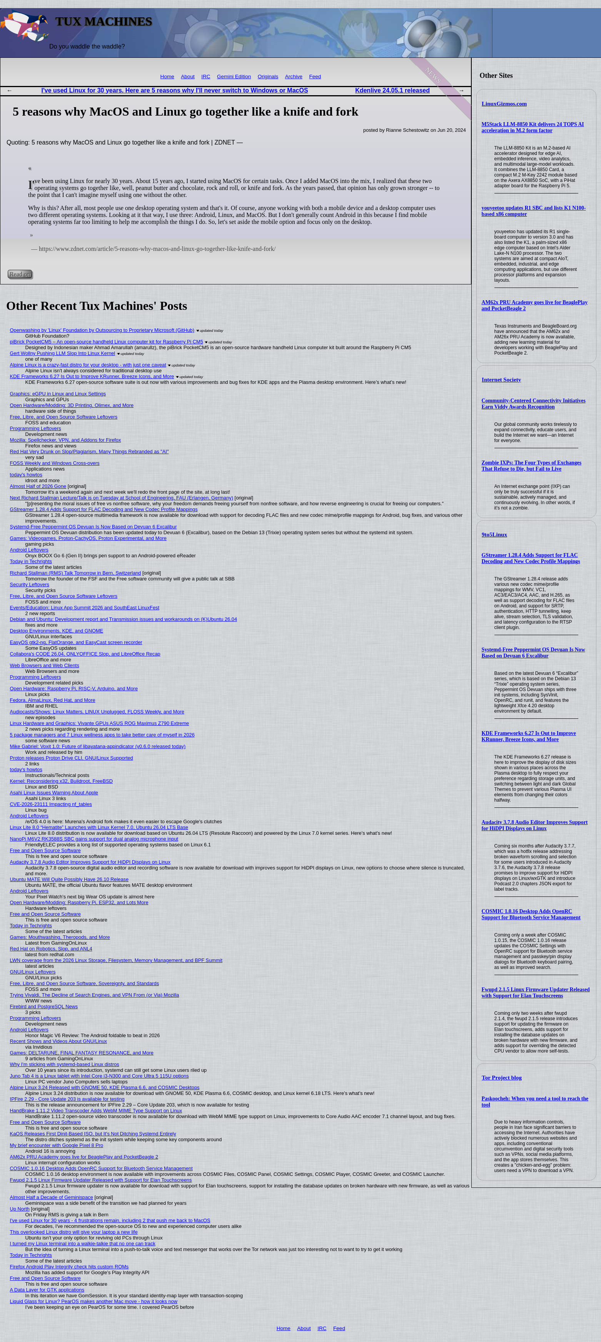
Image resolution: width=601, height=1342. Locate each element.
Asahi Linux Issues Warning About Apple (54, 792)
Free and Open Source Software (45, 850)
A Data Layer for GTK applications (47, 1290)
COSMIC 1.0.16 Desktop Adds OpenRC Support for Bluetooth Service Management (531, 914)
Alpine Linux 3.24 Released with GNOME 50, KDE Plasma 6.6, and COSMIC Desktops (105, 1087)
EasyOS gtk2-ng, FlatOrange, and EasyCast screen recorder (76, 642)
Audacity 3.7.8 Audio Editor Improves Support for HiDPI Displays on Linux (535, 825)
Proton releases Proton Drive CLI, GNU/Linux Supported (71, 758)
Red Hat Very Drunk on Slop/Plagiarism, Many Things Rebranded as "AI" (89, 451)
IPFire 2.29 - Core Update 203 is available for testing (67, 1099)
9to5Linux (494, 534)
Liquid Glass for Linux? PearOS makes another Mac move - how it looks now (93, 1301)
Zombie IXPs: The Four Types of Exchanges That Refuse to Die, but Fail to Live (532, 466)
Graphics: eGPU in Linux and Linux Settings (58, 394)
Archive (293, 76)
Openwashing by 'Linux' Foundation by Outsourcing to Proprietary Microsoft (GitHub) (102, 330)
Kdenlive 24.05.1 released (392, 90)
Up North (20, 1209)
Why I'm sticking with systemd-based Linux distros (64, 1064)
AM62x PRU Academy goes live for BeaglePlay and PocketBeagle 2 (84, 1157)
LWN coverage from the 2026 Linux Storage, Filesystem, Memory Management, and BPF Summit (116, 960)
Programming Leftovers (35, 428)
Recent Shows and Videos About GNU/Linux (58, 1041)
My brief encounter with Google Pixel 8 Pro (57, 1145)
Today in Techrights (31, 561)
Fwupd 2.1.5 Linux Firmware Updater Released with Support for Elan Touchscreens (536, 993)
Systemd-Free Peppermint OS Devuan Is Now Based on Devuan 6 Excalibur (533, 653)
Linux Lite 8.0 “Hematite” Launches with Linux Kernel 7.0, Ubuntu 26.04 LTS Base (99, 827)
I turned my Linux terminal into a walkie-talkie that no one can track (82, 1243)
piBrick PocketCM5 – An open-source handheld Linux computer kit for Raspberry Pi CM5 (106, 342)
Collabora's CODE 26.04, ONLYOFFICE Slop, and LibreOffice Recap (85, 654)
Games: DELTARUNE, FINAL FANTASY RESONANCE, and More (82, 1053)
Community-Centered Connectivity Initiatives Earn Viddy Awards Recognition (534, 404)
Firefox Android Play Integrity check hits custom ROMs (69, 1267)
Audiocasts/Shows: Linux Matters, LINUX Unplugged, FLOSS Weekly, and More (97, 712)
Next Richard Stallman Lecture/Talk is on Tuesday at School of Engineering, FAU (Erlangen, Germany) (121, 498)
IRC (205, 76)
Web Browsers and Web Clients (44, 665)
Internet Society (501, 380)
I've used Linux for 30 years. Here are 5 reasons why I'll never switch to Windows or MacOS (175, 90)
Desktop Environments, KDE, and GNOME (57, 631)
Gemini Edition (234, 76)
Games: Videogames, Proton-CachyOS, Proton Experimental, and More (88, 538)
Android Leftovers (29, 550)
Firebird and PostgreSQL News (44, 1006)
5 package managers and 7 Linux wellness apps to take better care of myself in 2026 (102, 735)
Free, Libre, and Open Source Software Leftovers (64, 417)
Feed (315, 76)
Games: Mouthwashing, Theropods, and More (60, 937)
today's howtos (26, 475)
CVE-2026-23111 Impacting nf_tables (51, 804)
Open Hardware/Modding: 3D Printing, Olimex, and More (72, 405)
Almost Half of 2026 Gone (38, 486)
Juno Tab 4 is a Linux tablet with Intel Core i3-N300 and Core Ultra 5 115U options (99, 1076)
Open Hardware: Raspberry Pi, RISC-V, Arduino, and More (74, 688)
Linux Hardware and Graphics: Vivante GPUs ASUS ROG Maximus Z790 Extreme (99, 723)
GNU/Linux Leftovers (33, 972)
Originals (268, 76)
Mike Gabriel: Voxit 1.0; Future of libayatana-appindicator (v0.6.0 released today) (98, 746)
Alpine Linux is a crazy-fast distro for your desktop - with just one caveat (88, 365)
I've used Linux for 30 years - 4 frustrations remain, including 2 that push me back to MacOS (110, 1220)
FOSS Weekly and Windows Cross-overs (55, 463)
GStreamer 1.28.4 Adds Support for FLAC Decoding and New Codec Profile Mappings (531, 558)
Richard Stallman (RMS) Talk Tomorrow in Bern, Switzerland (75, 573)
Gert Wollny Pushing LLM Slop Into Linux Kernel (62, 353)
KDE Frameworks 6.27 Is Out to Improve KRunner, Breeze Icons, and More (529, 736)
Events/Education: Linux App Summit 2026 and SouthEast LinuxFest (84, 607)
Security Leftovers (29, 584)
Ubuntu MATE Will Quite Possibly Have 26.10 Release (69, 879)
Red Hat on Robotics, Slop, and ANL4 (51, 949)
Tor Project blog (502, 1078)
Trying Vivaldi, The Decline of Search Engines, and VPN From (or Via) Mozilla (94, 995)
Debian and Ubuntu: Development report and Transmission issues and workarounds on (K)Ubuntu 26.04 (123, 619)
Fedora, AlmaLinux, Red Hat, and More (52, 700)
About (188, 76)
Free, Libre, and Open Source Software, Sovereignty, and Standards (84, 983)
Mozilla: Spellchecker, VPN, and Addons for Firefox (65, 440)
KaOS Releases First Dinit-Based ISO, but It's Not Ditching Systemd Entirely (93, 1134)
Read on (20, 274)
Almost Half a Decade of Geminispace (51, 1197)
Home (167, 76)
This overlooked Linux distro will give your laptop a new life (74, 1232)
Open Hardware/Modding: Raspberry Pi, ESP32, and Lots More (79, 902)
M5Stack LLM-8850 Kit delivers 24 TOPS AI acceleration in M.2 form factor (533, 127)
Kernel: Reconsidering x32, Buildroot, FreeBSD (61, 781)
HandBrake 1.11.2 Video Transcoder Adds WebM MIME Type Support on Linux (96, 1110)
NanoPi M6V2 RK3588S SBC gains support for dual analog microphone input (94, 839)
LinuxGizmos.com (504, 104)
